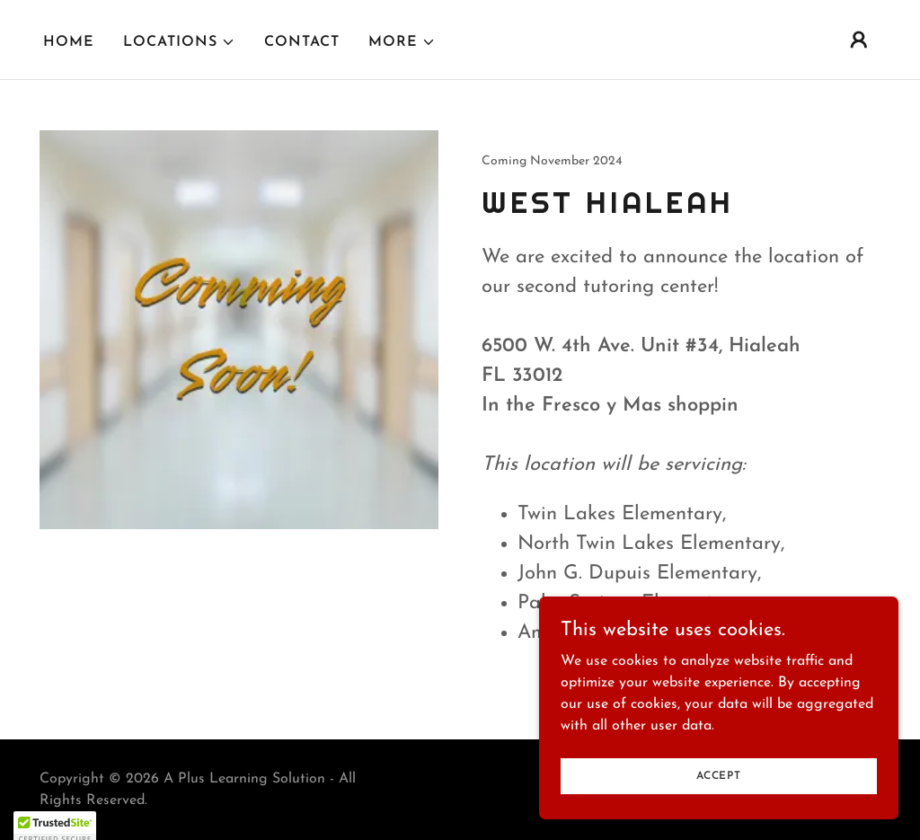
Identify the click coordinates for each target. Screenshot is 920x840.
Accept (718, 775)
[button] (179, 42)
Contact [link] (302, 42)
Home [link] (68, 42)
